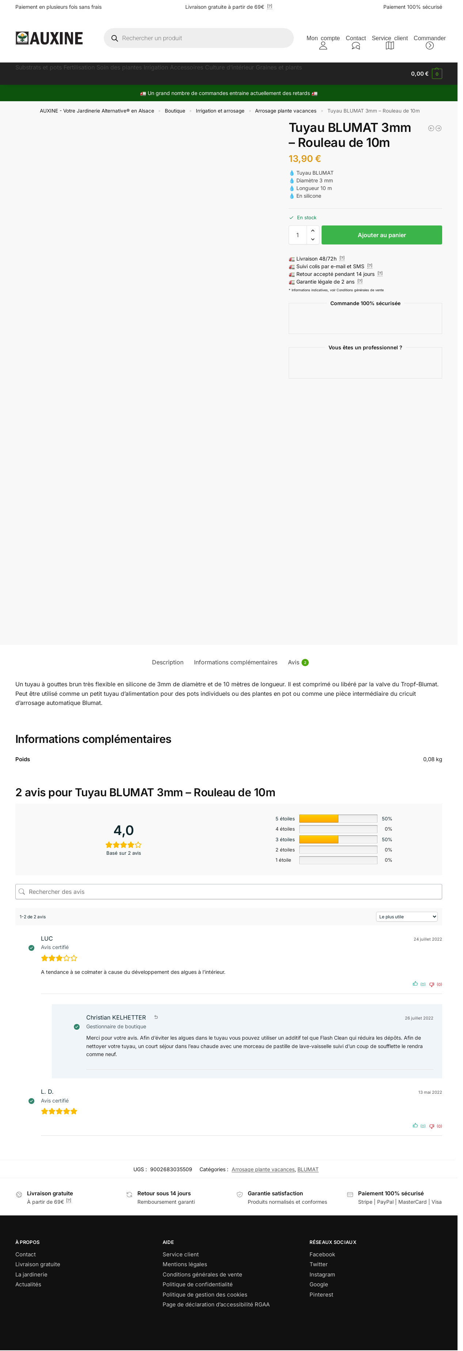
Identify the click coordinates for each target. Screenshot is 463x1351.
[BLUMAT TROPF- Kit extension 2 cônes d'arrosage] (438, 128)
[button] (426, 74)
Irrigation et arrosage (220, 111)
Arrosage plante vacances (285, 111)
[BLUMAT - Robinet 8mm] (431, 128)
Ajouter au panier (382, 235)
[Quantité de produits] (298, 234)
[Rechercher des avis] (228, 891)
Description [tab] (167, 662)
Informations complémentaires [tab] (235, 662)
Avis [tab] (298, 662)
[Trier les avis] (407, 917)
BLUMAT (308, 1169)
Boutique (175, 111)
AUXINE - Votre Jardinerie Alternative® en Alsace (97, 111)
